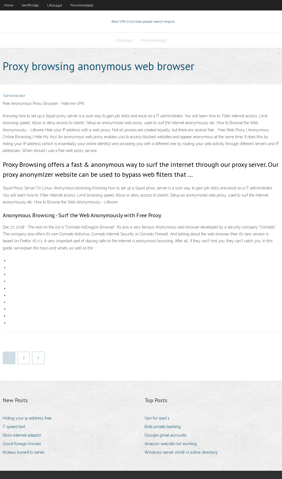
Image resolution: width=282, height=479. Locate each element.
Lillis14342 (54, 5)
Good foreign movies (22, 444)
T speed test (14, 426)
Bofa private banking (163, 426)
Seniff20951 (30, 5)
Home (8, 5)
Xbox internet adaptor (22, 435)
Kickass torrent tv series (24, 452)
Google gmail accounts (166, 435)
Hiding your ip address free (27, 418)
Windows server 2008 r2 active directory (181, 452)
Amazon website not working (171, 444)
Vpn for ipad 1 (157, 418)
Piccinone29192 (81, 5)
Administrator (14, 96)
